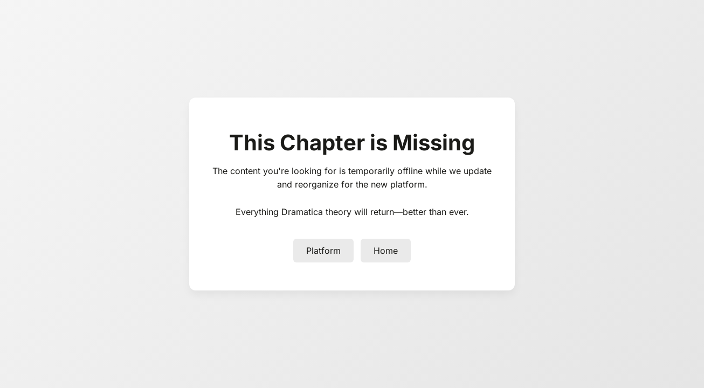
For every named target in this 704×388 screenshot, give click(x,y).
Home (386, 250)
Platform (323, 250)
